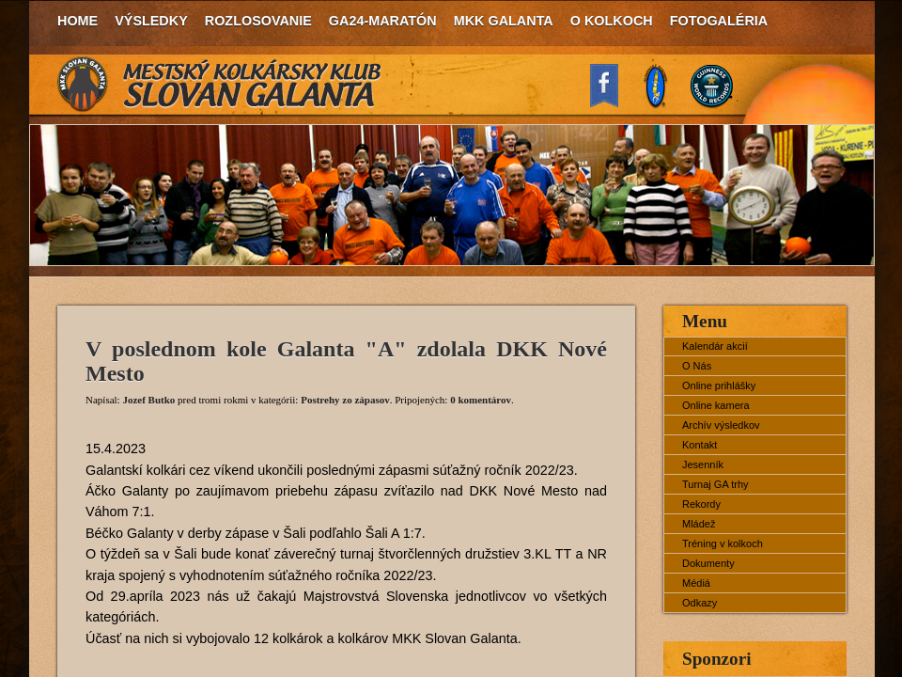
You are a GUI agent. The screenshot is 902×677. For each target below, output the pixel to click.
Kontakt (699, 444)
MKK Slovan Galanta (219, 85)
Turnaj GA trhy (715, 484)
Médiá (696, 583)
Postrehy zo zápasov (345, 399)
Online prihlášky (718, 385)
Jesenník (702, 464)
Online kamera (716, 405)
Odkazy (699, 602)
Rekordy (701, 504)
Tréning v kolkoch (722, 543)
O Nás (696, 365)
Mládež (698, 523)
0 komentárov (480, 399)
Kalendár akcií (715, 346)
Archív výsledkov (721, 425)
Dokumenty (708, 563)
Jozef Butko (148, 399)
